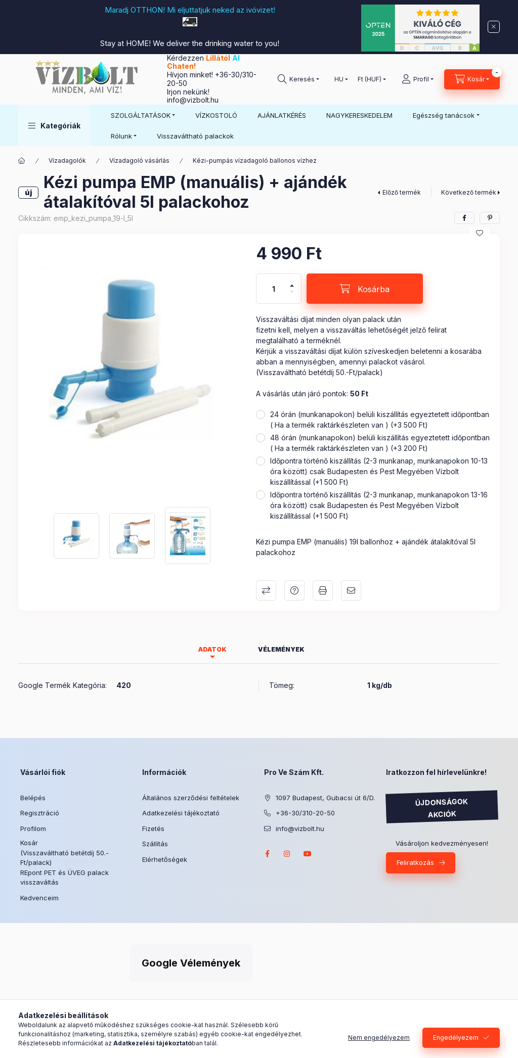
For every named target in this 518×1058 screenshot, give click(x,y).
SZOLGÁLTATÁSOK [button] (140, 115)
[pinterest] (490, 218)
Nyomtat (323, 590)
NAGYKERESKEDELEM (359, 115)
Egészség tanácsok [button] (443, 115)
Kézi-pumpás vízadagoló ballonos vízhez (255, 160)
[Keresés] (298, 79)
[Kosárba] (365, 288)
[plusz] (292, 281)
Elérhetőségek (164, 859)
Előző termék (401, 192)
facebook (267, 854)
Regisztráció (39, 813)
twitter (328, 854)
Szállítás (155, 844)
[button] (54, 125)
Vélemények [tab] (281, 649)
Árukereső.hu (110, 946)
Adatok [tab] (212, 649)
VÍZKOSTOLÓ (216, 115)
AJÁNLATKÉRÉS (281, 115)
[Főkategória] (21, 160)
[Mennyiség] (273, 288)
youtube (307, 854)
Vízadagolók (67, 160)
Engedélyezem (456, 1037)
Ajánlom (351, 590)
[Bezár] (494, 27)
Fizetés (153, 828)
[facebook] (464, 218)
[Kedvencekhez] (479, 233)
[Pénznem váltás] (369, 79)
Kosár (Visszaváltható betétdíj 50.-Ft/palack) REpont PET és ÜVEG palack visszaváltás (64, 862)
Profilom (33, 828)
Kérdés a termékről (294, 590)
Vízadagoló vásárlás (139, 160)
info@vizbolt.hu (193, 100)
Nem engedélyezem (379, 1037)
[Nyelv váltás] (339, 79)
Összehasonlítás (266, 590)
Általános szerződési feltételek (190, 798)
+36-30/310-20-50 (305, 813)
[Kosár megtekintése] (472, 79)
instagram (287, 854)
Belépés (33, 798)
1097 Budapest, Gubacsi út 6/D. (325, 798)
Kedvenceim (39, 898)
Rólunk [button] (121, 136)
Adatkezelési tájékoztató (181, 813)
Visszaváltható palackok (195, 136)
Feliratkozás (415, 862)
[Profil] (417, 79)
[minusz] (292, 296)
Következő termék (468, 192)
